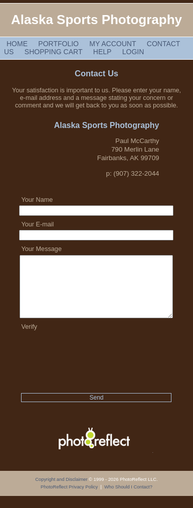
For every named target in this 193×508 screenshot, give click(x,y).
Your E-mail (37, 224)
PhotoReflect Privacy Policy (69, 498)
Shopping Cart (54, 52)
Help (102, 52)
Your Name (37, 199)
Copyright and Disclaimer (62, 491)
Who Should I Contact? (128, 498)
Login (133, 52)
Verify (29, 338)
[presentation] (96, 364)
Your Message (41, 248)
